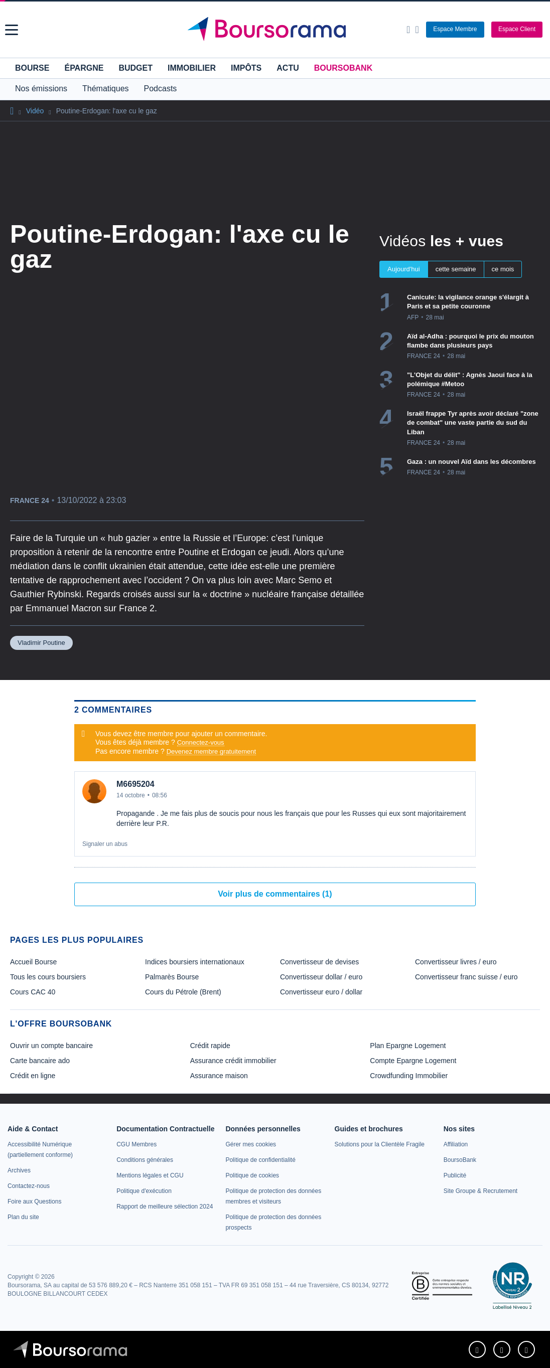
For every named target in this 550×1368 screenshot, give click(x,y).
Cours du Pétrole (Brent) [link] (183, 992)
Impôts (246, 68)
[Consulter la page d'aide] (417, 30)
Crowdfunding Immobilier (409, 1076)
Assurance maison (219, 1076)
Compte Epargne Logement (413, 1061)
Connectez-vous (200, 742)
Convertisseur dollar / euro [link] (321, 977)
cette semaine (456, 269)
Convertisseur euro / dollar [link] (321, 992)
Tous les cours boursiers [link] (48, 977)
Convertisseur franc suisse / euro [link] (466, 977)
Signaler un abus (104, 843)
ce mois (503, 269)
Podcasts (160, 88)
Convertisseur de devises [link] (319, 962)
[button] (11, 30)
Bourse (32, 68)
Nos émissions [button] (41, 88)
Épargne (83, 68)
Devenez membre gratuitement (211, 751)
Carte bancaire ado (40, 1061)
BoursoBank (343, 68)
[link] (19, 1170)
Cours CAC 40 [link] (32, 992)
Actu (288, 68)
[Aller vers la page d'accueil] (276, 30)
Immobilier (192, 68)
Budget (135, 68)
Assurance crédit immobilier (233, 1061)
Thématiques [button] (105, 88)
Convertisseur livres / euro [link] (456, 962)
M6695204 (135, 784)
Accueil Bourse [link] (33, 962)
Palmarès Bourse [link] (172, 977)
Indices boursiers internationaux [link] (194, 962)
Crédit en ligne (32, 1076)
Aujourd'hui (403, 269)
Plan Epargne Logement (408, 1046)
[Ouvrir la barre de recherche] (408, 30)
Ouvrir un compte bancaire (51, 1046)
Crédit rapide (210, 1046)
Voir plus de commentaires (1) (275, 894)
